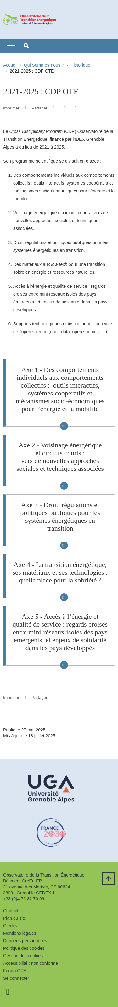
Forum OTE (14, 970)
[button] (26, 46)
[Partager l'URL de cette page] (76, 108)
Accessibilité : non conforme (30, 963)
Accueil (10, 65)
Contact (10, 910)
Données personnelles (25, 940)
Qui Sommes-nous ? (44, 65)
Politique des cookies (24, 948)
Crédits (10, 925)
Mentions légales (19, 933)
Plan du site (14, 918)
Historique (80, 65)
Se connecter (16, 978)
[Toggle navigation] (11, 46)
